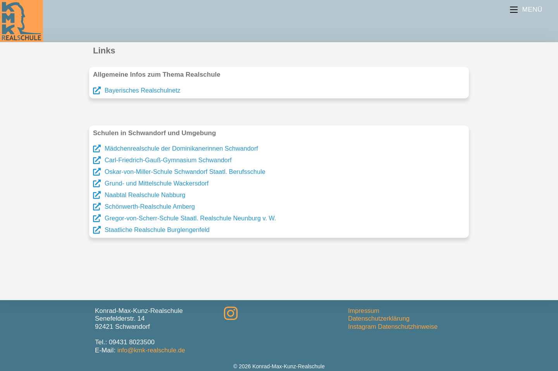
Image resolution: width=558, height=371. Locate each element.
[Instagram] (231, 313)
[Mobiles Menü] (526, 9)
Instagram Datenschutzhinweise (394, 326)
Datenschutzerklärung (380, 318)
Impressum (364, 310)
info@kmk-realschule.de (152, 350)
